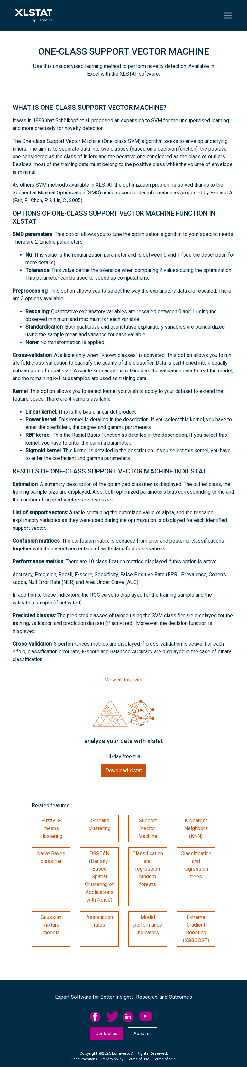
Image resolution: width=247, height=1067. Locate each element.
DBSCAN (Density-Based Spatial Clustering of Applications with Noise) (99, 876)
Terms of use (138, 1059)
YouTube (145, 1016)
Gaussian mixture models (51, 925)
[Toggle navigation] (228, 15)
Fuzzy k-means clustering (51, 828)
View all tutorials (123, 680)
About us (142, 1033)
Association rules (99, 921)
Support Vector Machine (147, 828)
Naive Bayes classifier (51, 857)
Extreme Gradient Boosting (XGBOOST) (196, 928)
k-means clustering (99, 824)
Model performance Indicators (147, 925)
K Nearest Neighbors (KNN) (196, 828)
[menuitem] (98, 1016)
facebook (96, 1016)
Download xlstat (123, 770)
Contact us (106, 1033)
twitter (112, 1016)
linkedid (129, 1016)
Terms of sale (164, 1059)
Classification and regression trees (196, 865)
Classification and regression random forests (148, 868)
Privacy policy (112, 1059)
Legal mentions (84, 1059)
